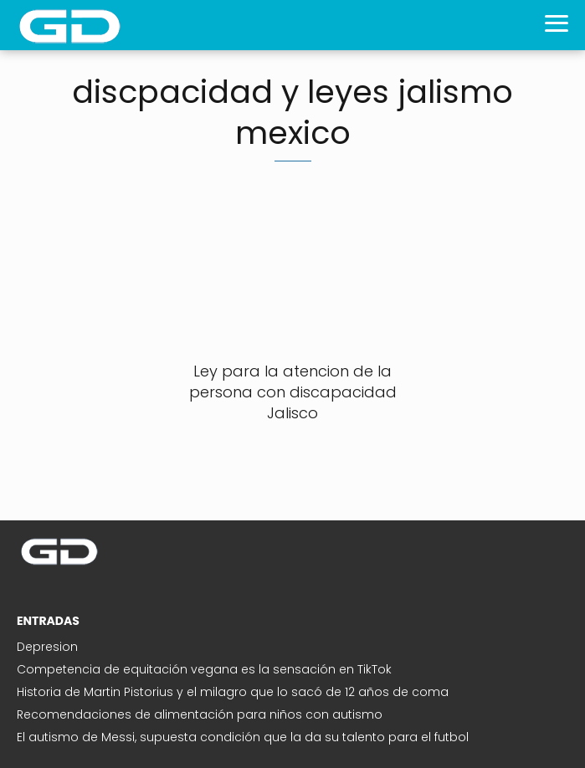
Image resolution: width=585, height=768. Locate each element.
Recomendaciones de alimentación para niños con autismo (199, 714)
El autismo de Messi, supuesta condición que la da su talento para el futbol (243, 737)
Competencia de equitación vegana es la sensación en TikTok (204, 669)
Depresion (47, 646)
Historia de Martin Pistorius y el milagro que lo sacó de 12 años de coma (233, 692)
